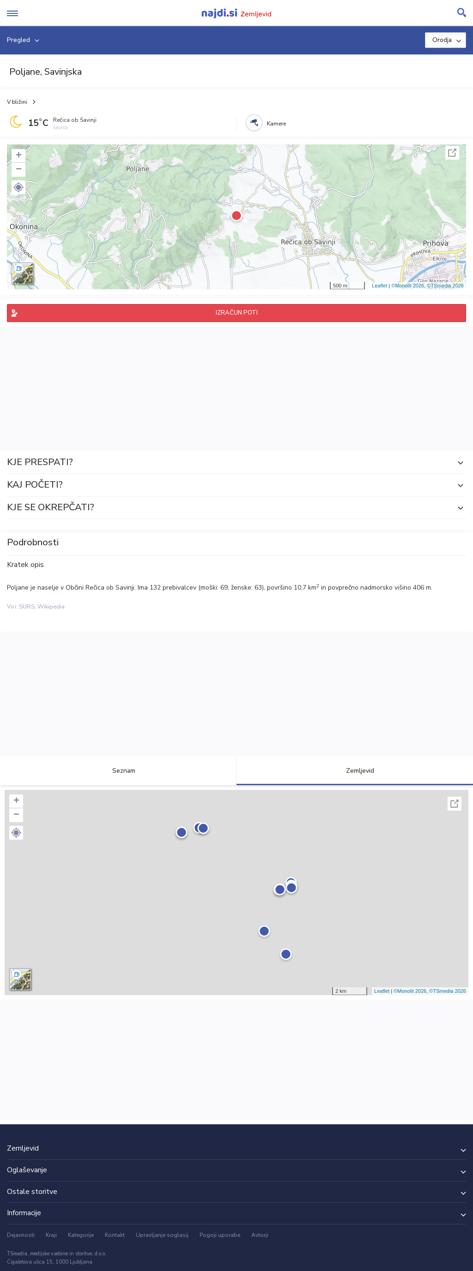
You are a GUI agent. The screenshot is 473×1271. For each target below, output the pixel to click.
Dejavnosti (21, 1235)
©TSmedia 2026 (445, 285)
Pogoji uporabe (220, 1235)
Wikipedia (51, 607)
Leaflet (379, 285)
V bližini (17, 102)
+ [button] (19, 156)
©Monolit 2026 (407, 285)
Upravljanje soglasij (162, 1235)
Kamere (276, 123)
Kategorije (81, 1235)
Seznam (118, 770)
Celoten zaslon (452, 153)
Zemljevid (354, 770)
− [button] (19, 170)
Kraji (51, 1235)
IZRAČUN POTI (237, 313)
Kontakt (115, 1235)
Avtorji (259, 1235)
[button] (18, 187)
